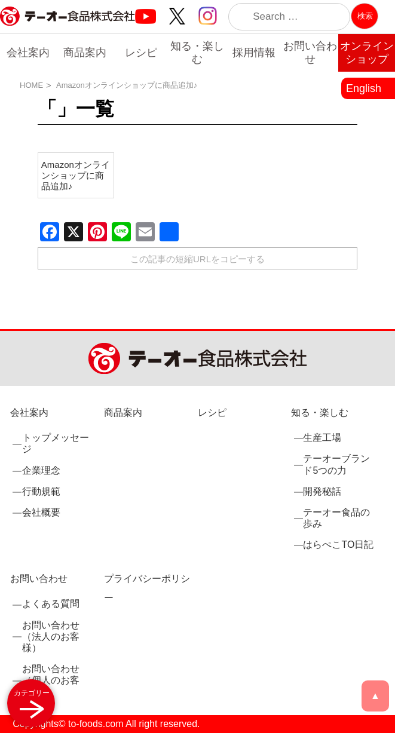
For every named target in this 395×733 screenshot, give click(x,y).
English (363, 88)
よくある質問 (50, 604)
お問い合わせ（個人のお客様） (50, 680)
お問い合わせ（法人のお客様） (50, 636)
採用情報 (253, 53)
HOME (31, 85)
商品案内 (84, 53)
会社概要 (41, 512)
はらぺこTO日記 (338, 544)
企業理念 (41, 470)
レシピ (141, 53)
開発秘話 (322, 491)
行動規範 (41, 491)
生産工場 (322, 438)
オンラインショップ (367, 52)
